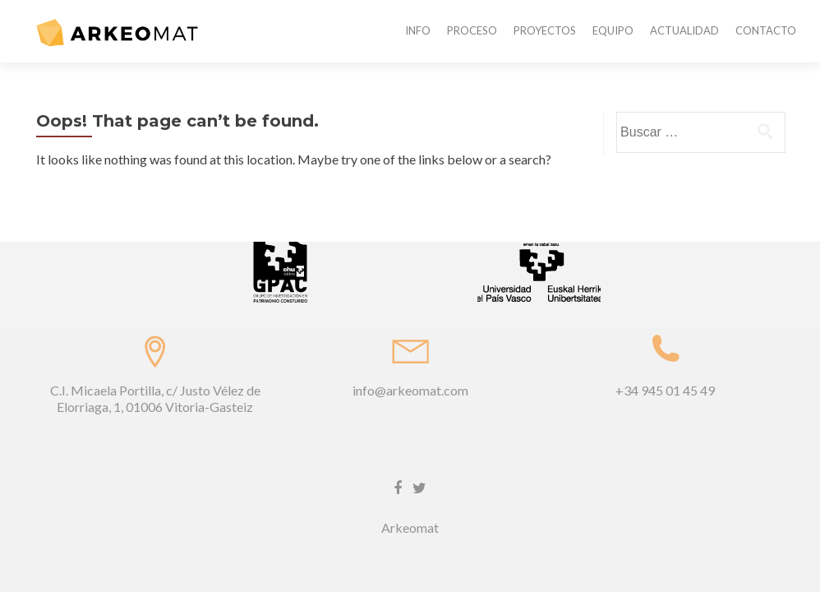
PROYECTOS (545, 30)
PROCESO (472, 30)
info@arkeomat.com (410, 336)
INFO (418, 30)
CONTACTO (765, 30)
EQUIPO (612, 30)
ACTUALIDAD (684, 30)
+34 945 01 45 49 (665, 336)
